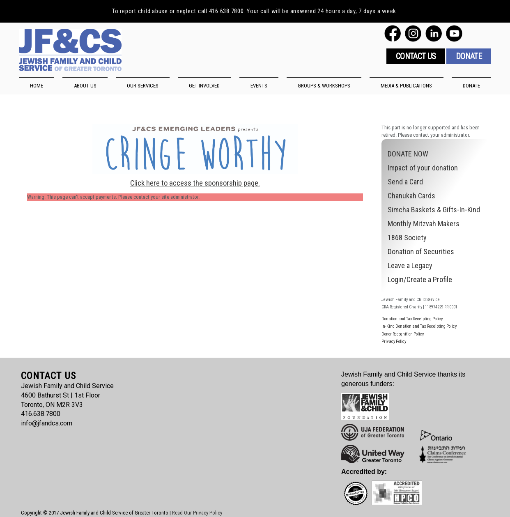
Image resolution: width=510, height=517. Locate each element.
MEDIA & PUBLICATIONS (406, 86)
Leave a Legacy (410, 265)
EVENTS (258, 86)
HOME (36, 86)
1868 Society (407, 237)
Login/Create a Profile (420, 279)
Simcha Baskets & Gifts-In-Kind (434, 209)
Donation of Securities (421, 251)
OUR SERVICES (143, 86)
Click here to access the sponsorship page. (195, 183)
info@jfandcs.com (46, 423)
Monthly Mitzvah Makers (423, 223)
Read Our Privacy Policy (197, 513)
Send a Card (405, 181)
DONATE (471, 86)
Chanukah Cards (411, 195)
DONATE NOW (408, 153)
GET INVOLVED (204, 86)
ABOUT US (85, 86)
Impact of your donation (423, 167)
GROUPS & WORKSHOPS (324, 86)
